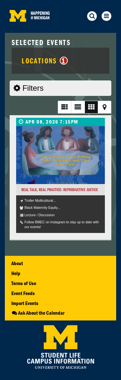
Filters (29, 88)
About (17, 263)
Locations (45, 60)
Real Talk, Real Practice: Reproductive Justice (59, 189)
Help (15, 273)
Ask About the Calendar (38, 313)
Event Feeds (23, 293)
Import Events (24, 303)
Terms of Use (23, 283)
